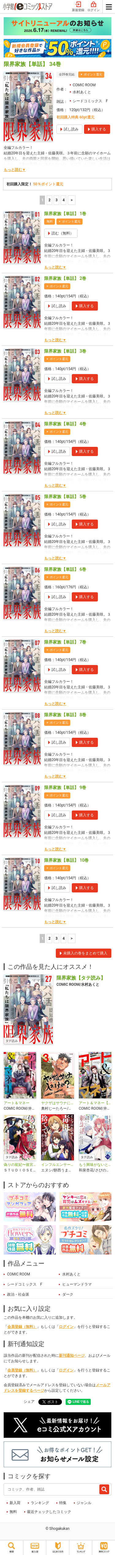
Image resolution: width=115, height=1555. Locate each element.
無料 (13, 1512)
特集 (63, 1503)
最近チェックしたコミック (49, 1512)
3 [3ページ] (57, 200)
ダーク (67, 1294)
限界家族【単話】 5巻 (65, 496)
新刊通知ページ (72, 1355)
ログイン (93, 7)
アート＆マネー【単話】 (95, 1103)
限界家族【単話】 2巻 (65, 278)
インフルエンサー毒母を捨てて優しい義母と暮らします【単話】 (57, 1164)
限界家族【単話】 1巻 (65, 213)
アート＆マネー (16, 1103)
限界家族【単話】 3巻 (65, 351)
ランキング (40, 1503)
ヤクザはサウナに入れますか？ (57, 1103)
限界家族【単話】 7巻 (65, 642)
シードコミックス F (90, 101)
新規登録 (78, 7)
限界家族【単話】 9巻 (65, 787)
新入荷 (15, 1503)
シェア (29, 1401)
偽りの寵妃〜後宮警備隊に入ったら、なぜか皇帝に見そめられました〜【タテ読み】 (20, 1164)
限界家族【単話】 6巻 (65, 569)
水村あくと (82, 92)
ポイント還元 (93, 74)
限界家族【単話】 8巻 (65, 714)
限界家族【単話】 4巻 (65, 423)
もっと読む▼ (15, 170)
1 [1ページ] (42, 200)
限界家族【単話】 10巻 (66, 860)
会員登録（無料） (22, 1327)
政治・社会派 (18, 1294)
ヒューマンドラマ (77, 1284)
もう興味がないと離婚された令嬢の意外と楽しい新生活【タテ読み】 (95, 1164)
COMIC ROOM (84, 85)
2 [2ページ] (49, 200)
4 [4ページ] (64, 200)
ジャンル (84, 1503)
